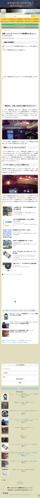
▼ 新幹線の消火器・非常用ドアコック (23, 427)
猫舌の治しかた (24, 436)
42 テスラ (15, 274)
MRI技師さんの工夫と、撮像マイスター (24, 402)
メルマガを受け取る (20, 27)
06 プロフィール (4, 21)
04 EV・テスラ (28, 19)
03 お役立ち (20, 19)
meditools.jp (20, 482)
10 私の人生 (35, 21)
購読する (20, 388)
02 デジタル (12, 19)
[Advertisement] (14, 288)
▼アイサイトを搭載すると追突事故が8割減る (17, 342)
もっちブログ (20, 483)
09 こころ (28, 21)
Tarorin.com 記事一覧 (20, 24)
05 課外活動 (35, 19)
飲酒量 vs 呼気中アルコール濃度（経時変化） (23, 469)
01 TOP (4, 19)
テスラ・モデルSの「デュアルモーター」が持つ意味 (24, 444)
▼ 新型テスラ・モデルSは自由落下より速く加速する (23, 461)
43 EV (20, 274)
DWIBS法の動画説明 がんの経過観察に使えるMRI (18, 340)
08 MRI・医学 (20, 21)
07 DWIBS (12, 21)
